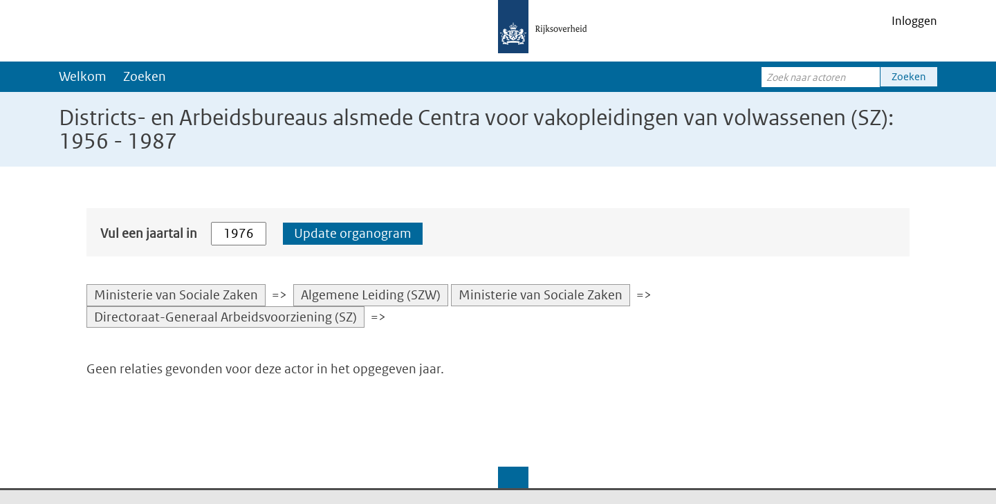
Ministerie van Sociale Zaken (176, 295)
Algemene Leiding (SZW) (371, 295)
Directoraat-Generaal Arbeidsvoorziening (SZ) (225, 317)
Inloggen (914, 20)
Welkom (83, 76)
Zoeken (144, 76)
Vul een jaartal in (148, 234)
